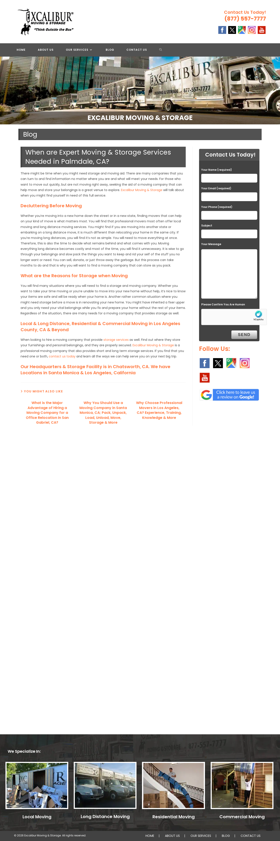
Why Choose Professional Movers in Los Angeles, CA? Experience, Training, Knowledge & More (159, 410)
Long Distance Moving (105, 816)
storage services (116, 340)
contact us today (62, 356)
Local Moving (37, 817)
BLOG (226, 836)
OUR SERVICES (201, 836)
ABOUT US (172, 836)
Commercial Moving (242, 817)
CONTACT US (251, 836)
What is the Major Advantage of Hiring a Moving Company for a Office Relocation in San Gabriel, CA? (47, 412)
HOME (149, 836)
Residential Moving (173, 817)
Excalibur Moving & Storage (141, 190)
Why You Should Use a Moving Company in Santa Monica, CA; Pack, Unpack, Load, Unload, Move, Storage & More (103, 412)
